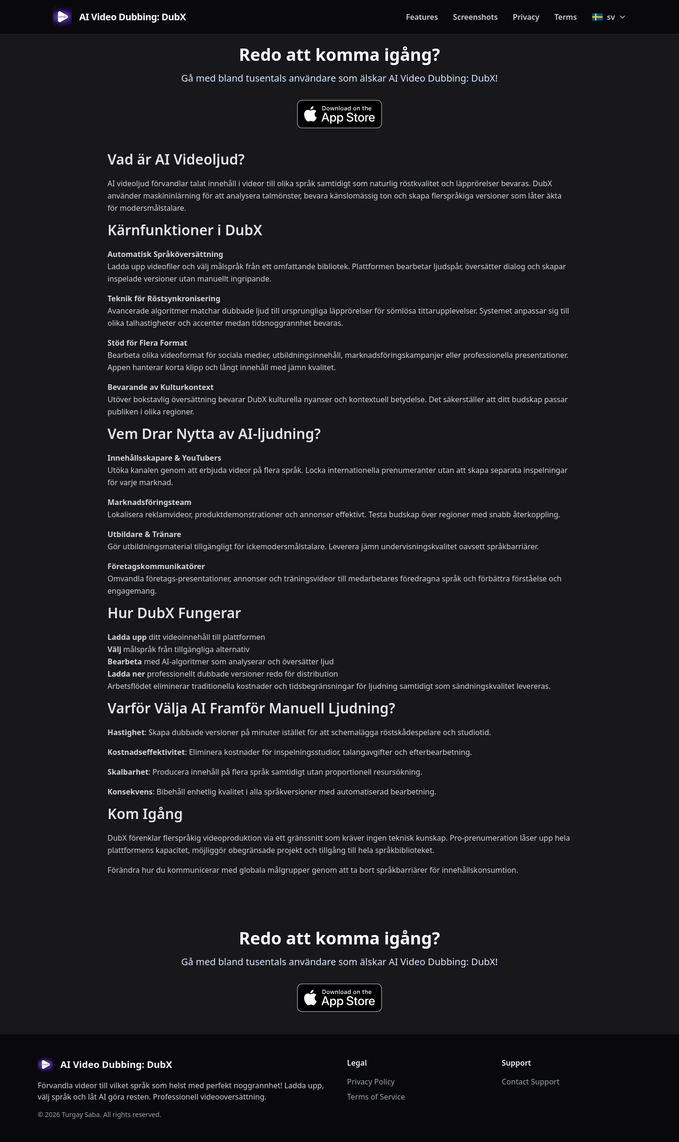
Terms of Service (376, 1097)
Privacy (526, 17)
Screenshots (475, 17)
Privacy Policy (371, 1081)
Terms (566, 17)
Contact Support (530, 1081)
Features (422, 17)
